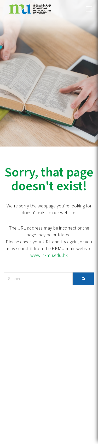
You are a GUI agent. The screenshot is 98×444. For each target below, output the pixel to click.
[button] (89, 9)
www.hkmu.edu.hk (49, 255)
